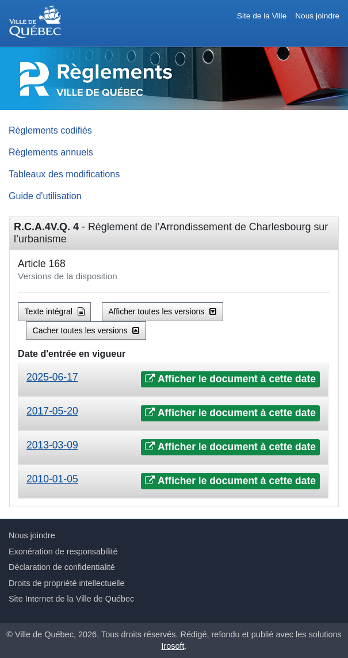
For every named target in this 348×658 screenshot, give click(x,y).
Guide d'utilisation (45, 196)
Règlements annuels (51, 152)
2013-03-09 (52, 445)
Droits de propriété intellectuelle (67, 583)
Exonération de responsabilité (63, 551)
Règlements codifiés (50, 130)
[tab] (173, 379)
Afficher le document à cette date (230, 379)
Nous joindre (317, 16)
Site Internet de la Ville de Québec (71, 598)
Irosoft (172, 646)
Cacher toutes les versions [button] (86, 330)
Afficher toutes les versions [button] (162, 311)
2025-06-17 (52, 377)
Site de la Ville (261, 16)
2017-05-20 (52, 411)
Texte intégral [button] (55, 311)
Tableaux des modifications (64, 174)
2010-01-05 (52, 479)
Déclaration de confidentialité (62, 567)
